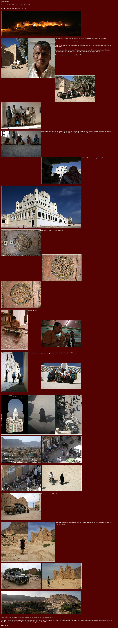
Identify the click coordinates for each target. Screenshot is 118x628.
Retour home (5, 1)
